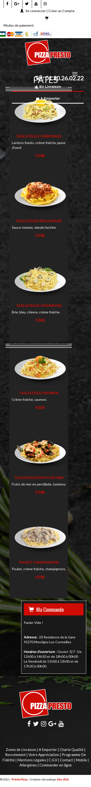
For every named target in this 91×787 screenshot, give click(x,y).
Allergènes (28, 765)
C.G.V (53, 760)
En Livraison (48, 86)
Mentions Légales (31, 760)
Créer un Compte (61, 11)
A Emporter (48, 98)
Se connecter (36, 11)
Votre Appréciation (43, 754)
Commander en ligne (55, 765)
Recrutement (15, 754)
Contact (66, 760)
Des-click (63, 779)
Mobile (81, 760)
